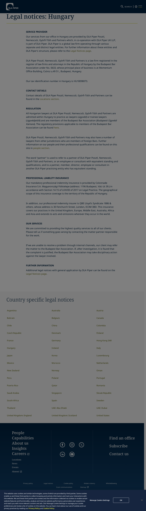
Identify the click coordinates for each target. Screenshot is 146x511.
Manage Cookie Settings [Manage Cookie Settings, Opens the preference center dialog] (100, 500)
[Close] (142, 500)
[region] (73, 500)
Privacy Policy (34, 508)
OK (121, 500)
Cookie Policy (48, 508)
